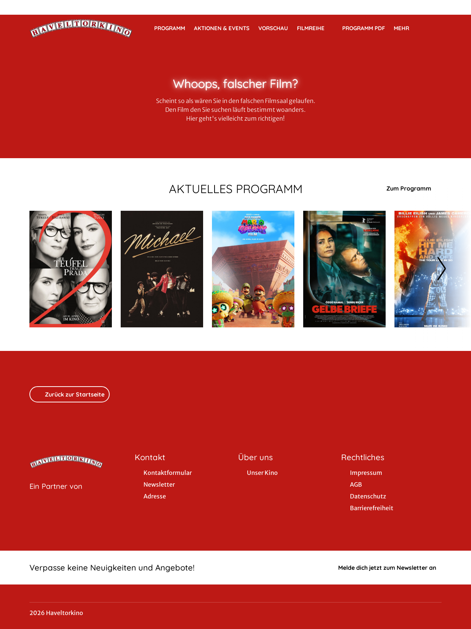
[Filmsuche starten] (434, 28)
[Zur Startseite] (80, 28)
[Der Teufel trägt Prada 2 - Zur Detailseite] (70, 269)
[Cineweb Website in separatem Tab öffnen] (55, 495)
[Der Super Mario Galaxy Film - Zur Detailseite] (253, 269)
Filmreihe (315, 28)
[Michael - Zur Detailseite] (162, 269)
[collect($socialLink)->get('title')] (13, 7)
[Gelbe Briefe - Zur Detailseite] (344, 269)
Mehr (406, 28)
